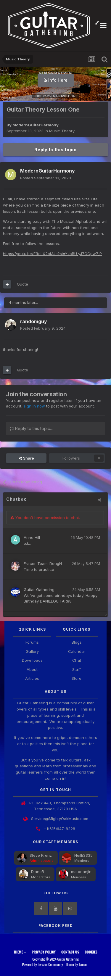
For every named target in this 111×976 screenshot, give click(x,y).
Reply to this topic (55, 149)
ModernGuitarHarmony (35, 125)
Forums (32, 642)
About (32, 669)
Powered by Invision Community (42, 964)
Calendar (76, 651)
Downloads (32, 660)
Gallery (32, 651)
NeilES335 (83, 855)
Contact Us (70, 951)
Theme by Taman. (76, 964)
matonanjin (81, 871)
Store (76, 678)
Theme (20, 951)
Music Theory (62, 130)
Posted (45, 177)
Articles (32, 678)
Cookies (91, 951)
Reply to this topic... (31, 428)
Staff (76, 669)
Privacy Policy (44, 951)
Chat (76, 660)
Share (26, 458)
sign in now (34, 406)
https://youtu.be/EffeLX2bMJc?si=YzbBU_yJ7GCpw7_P (52, 253)
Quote (22, 284)
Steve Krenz (41, 855)
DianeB (37, 871)
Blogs (77, 642)
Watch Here (55, 80)
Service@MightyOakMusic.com (59, 818)
